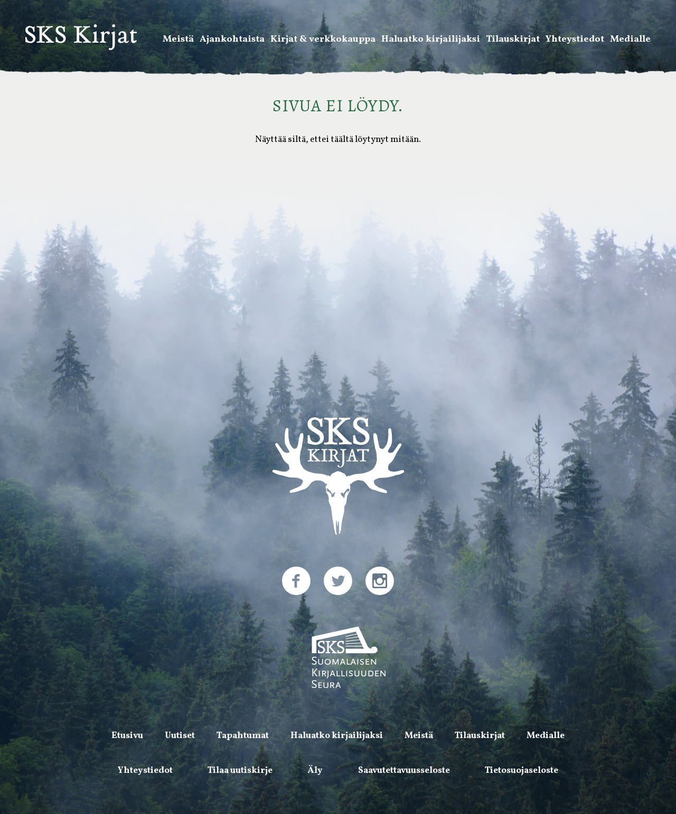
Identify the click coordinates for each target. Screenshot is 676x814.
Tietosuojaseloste (521, 770)
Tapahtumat (243, 736)
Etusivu (127, 736)
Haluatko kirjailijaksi (430, 40)
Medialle (630, 40)
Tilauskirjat (513, 40)
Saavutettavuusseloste (404, 770)
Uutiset (180, 736)
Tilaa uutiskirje (240, 770)
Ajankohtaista (232, 40)
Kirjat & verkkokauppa (322, 40)
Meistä (178, 40)
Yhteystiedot (575, 40)
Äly (315, 770)
